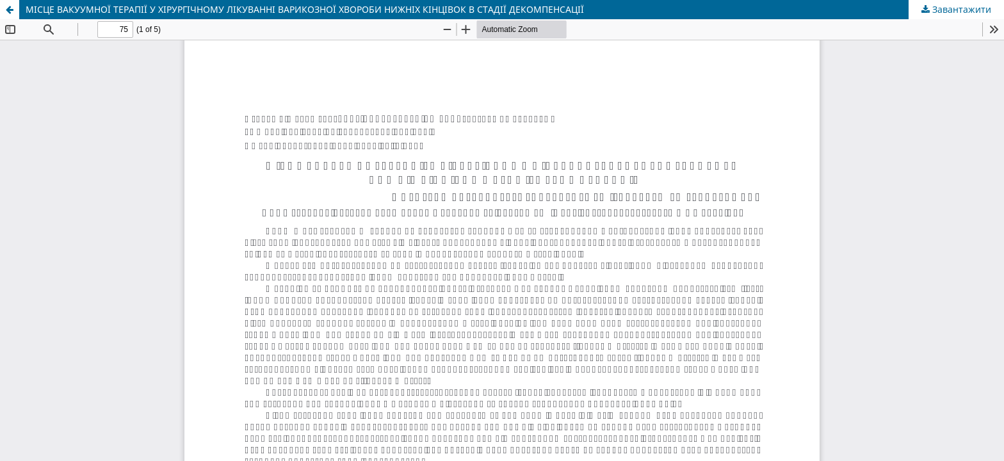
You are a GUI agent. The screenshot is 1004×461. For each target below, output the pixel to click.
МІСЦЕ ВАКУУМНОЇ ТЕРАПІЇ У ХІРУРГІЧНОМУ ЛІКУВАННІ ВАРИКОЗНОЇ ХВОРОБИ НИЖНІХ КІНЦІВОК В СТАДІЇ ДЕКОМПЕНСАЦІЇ (305, 9)
